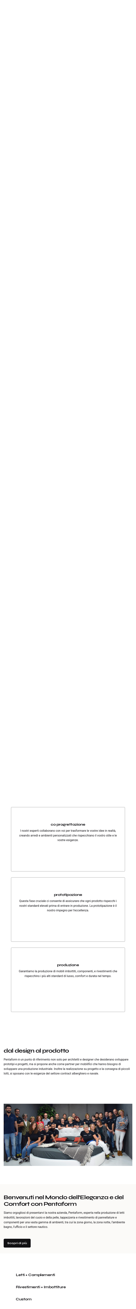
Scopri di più (17, 1243)
